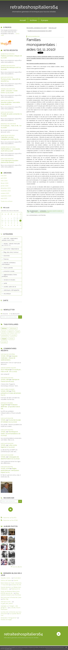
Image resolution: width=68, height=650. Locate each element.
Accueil (23, 20)
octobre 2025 (5, 193)
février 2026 (4, 183)
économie (7, 255)
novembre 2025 (6, 191)
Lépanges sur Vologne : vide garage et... (9, 607)
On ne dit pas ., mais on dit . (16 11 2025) (11, 370)
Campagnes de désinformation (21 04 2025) (10, 458)
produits (4, 342)
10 (2, 221)
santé (5, 283)
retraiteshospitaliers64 (34, 7)
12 (8, 221)
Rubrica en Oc (16, 589)
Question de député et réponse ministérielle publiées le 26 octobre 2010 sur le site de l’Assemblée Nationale (45, 58)
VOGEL (3, 420)
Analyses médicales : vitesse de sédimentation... (9, 358)
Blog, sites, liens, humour (11, 252)
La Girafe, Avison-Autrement (11, 608)
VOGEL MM (5, 356)
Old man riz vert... (6, 601)
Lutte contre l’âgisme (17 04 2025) (9, 446)
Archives (33, 20)
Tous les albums (17, 567)
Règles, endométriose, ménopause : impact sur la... (10, 470)
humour (4, 328)
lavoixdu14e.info (16, 585)
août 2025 (4, 198)
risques (4, 338)
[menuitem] (23, 20)
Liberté (16, 580)
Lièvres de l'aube (6, 580)
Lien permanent (32, 211)
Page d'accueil (52, 28)
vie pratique (7, 293)
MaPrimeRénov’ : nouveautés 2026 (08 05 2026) (10, 150)
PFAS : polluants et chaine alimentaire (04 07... (11, 393)
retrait (3, 332)
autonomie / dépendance (11, 249)
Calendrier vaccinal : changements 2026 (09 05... (10, 138)
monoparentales (44, 212)
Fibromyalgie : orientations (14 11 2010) (37, 28)
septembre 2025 (6, 196)
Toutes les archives (6, 201)
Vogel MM (4, 405)
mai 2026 (3, 175)
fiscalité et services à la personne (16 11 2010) (39, 31)
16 (20, 221)
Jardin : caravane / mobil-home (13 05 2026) (9, 91)
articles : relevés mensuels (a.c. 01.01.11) (11, 244)
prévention (5, 335)
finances (6, 259)
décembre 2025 (6, 188)
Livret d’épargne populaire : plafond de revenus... (10, 161)
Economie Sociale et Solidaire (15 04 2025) (11, 421)
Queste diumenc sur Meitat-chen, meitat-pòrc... (11, 588)
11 (5, 221)
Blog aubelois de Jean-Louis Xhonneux (11, 594)
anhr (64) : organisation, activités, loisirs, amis (10, 239)
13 (11, 221)
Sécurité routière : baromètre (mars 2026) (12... (10, 103)
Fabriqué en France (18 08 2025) (10, 380)
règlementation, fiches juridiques (9, 275)
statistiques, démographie (11, 290)
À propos (44, 20)
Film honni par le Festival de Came (11, 597)
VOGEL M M (5, 468)
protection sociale (9, 271)
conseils (13, 335)
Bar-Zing (5, 599)
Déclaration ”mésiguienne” (9, 618)
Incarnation (17, 578)
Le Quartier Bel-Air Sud (11, 614)
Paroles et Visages (6, 619)
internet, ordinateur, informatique (9, 263)
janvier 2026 (4, 186)
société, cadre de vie (10, 286)
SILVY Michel (5, 369)
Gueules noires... (6, 578)
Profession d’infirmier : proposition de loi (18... (10, 406)
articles (11, 338)
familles (36, 212)
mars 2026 (4, 180)
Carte (5, 300)
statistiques (13, 328)
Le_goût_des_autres (7, 603)
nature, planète (8, 268)
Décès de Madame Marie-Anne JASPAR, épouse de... (10, 592)
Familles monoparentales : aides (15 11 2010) (42, 45)
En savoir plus (8, 648)
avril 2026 (4, 178)
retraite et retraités (9, 280)
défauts (10, 332)
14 (14, 221)
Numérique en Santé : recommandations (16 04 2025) (10, 433)
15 (17, 221)
